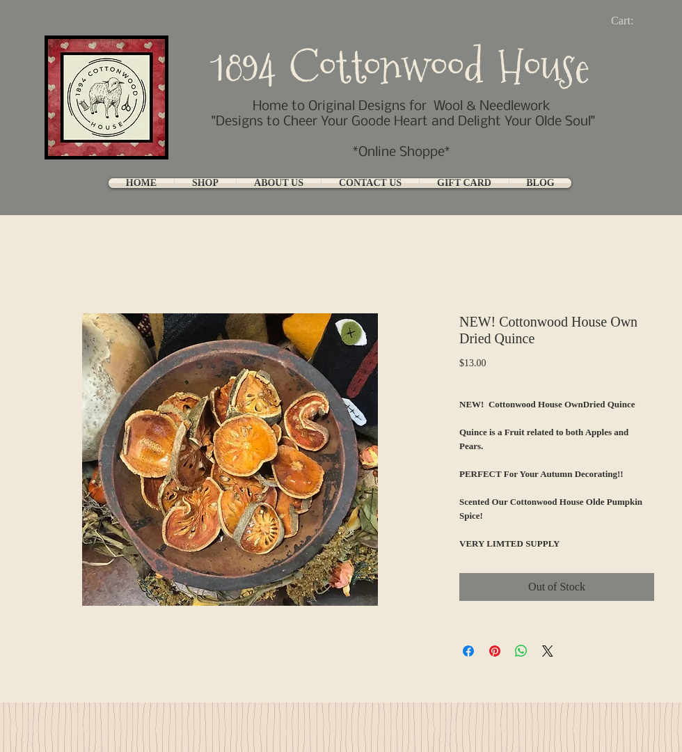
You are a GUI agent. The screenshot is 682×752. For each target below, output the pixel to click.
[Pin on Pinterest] (494, 651)
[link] (633, 20)
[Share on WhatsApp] (521, 651)
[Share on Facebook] (468, 651)
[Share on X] (547, 651)
